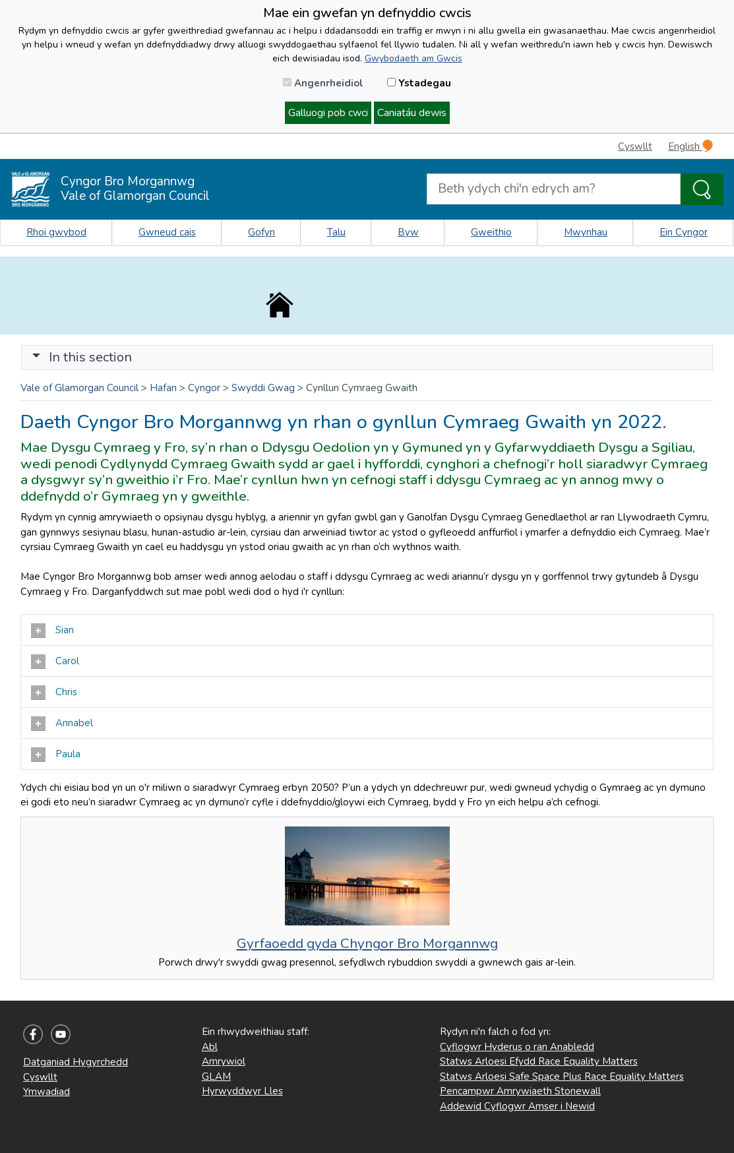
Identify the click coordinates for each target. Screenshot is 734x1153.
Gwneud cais (167, 232)
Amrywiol (223, 1061)
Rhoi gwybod (56, 232)
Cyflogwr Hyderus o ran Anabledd (517, 1046)
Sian (52, 630)
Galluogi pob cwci (328, 113)
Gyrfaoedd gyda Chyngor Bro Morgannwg (367, 943)
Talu (336, 232)
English (690, 146)
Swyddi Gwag (263, 387)
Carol (55, 661)
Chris (54, 692)
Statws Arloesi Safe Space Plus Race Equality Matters (562, 1076)
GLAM (216, 1076)
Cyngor (204, 387)
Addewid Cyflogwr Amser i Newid (517, 1106)
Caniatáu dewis (411, 113)
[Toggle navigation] (367, 357)
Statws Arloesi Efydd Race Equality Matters (539, 1061)
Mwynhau (585, 232)
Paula (55, 754)
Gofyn (261, 232)
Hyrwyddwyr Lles (242, 1091)
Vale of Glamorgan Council (79, 387)
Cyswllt (635, 146)
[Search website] (554, 188)
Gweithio (491, 232)
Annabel (62, 723)
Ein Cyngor (683, 232)
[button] (36, 357)
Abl (210, 1046)
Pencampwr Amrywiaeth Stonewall (520, 1091)
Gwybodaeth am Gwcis (413, 58)
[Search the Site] (702, 189)
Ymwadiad (46, 1091)
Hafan (163, 387)
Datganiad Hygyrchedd (75, 1062)
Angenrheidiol (323, 83)
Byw (408, 232)
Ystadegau (419, 83)
